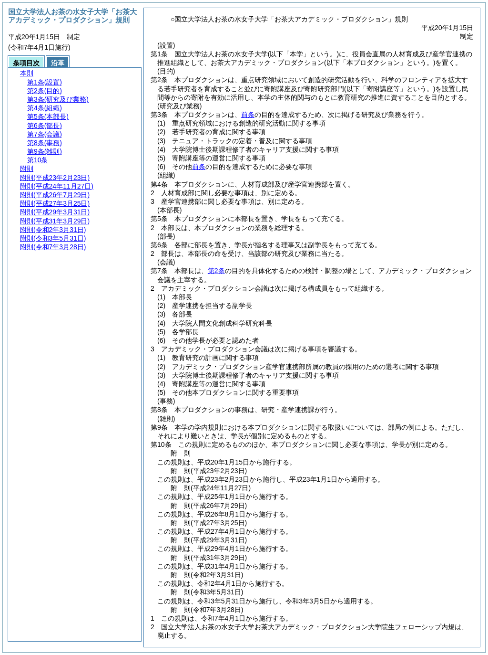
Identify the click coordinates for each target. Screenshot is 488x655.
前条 (247, 114)
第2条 (216, 271)
